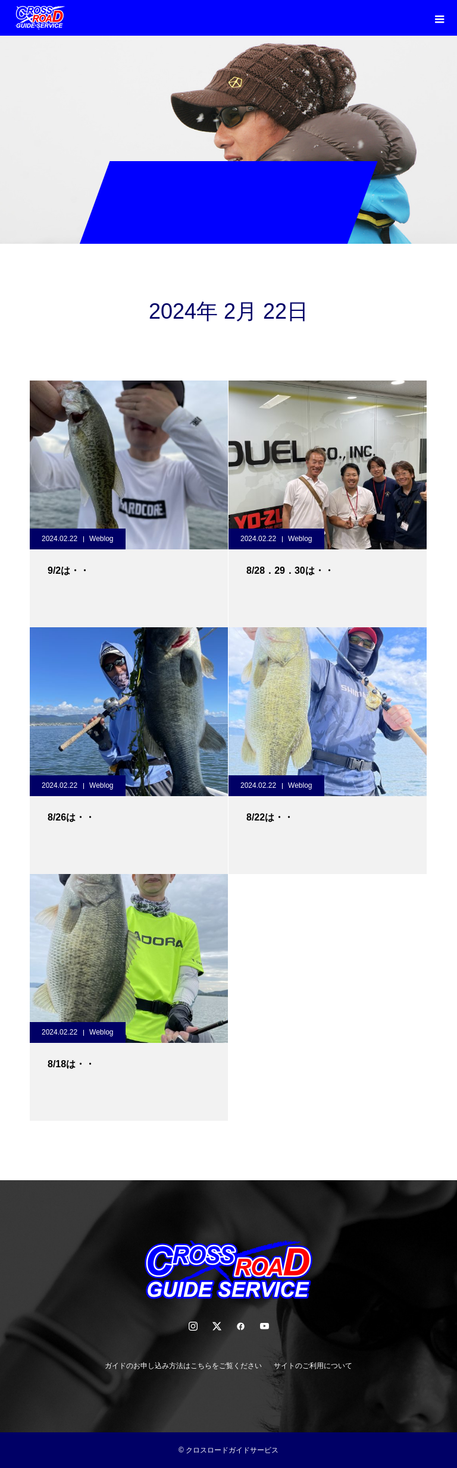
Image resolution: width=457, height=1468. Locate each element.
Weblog (101, 539)
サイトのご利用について (313, 1366)
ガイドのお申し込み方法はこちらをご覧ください (183, 1366)
